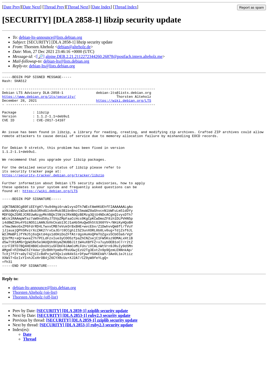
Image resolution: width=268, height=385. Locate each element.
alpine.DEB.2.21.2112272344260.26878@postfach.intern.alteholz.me (104, 56)
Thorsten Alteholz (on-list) (35, 331)
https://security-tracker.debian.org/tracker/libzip (53, 195)
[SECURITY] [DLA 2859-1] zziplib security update (82, 350)
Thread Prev (54, 7)
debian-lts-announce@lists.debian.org (50, 37)
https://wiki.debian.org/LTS (123, 106)
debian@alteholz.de (74, 47)
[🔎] (40, 56)
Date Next (31, 7)
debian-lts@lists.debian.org (66, 61)
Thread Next (77, 7)
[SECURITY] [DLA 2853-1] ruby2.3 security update (83, 355)
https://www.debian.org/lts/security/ (39, 101)
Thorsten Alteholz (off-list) (35, 336)
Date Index (101, 7)
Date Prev (11, 7)
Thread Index (125, 7)
